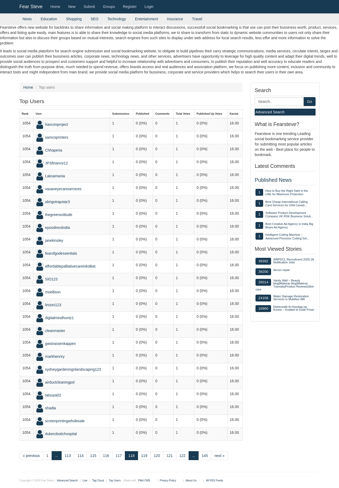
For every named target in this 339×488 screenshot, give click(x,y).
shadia (50, 408)
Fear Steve (31, 6)
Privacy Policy (168, 480)
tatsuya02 (53, 395)
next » (219, 456)
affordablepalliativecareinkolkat (70, 266)
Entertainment (146, 19)
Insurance (175, 19)
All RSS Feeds (214, 480)
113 (68, 456)
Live (84, 480)
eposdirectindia (57, 227)
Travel (197, 19)
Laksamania (55, 176)
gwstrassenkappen (60, 343)
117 (119, 456)
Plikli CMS (144, 480)
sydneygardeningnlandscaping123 (73, 369)
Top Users (115, 480)
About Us (191, 480)
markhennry (55, 356)
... (56, 456)
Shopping (74, 19)
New (72, 6)
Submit (89, 6)
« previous (31, 456)
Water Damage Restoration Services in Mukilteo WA (291, 298)
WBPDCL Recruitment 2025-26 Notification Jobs (293, 261)
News (27, 19)
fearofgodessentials (61, 253)
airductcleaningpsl (60, 382)
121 (169, 456)
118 (131, 456)
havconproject (56, 124)
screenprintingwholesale (65, 421)
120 (157, 456)
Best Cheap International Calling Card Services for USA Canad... (286, 203)
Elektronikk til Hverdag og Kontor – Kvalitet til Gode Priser (293, 308)
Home (55, 6)
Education (49, 19)
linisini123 (53, 305)
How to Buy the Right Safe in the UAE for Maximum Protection (286, 192)
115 (93, 456)
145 (205, 456)
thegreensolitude (58, 215)
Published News (273, 180)
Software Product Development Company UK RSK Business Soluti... (289, 214)
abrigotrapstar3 (57, 202)
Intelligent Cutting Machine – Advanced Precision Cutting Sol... (287, 236)
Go (309, 101)
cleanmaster (55, 331)
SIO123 (51, 279)
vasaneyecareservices (63, 189)
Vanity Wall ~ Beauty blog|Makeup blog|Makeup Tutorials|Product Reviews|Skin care (285, 285)
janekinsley (54, 240)
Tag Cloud (98, 480)
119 (144, 456)
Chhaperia (53, 150)
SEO (95, 19)
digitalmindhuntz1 (59, 318)
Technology (116, 19)
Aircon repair (281, 269)
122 (182, 456)
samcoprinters (56, 137)
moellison (53, 292)
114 (80, 456)
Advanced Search (270, 112)
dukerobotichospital (61, 434)
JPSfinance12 (56, 163)
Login (149, 6)
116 (106, 456)
